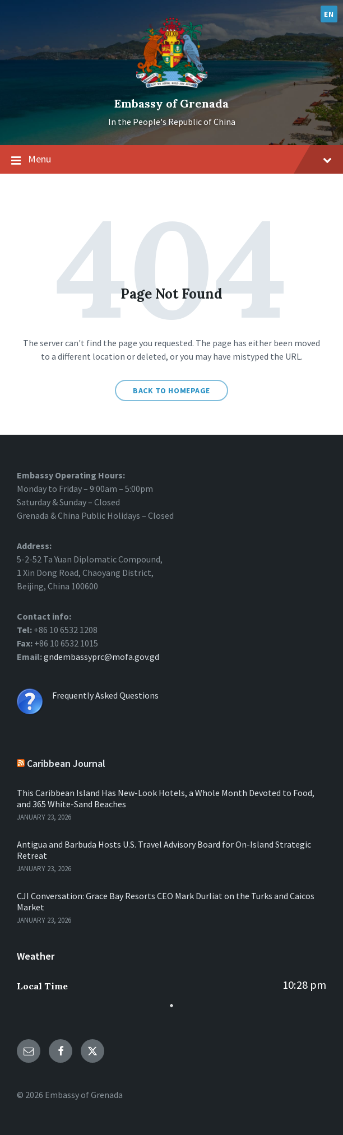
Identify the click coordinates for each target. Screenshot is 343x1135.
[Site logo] (171, 84)
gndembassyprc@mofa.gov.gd (100, 656)
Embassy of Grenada (171, 103)
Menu (171, 159)
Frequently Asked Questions (105, 695)
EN (328, 14)
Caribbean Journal (66, 763)
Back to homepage (171, 390)
